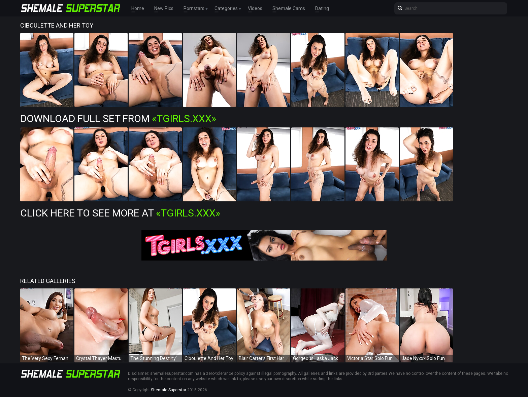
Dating (322, 8)
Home (137, 8)
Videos (255, 8)
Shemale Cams (288, 8)
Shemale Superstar (168, 390)
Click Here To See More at (120, 213)
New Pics (163, 8)
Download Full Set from (118, 118)
